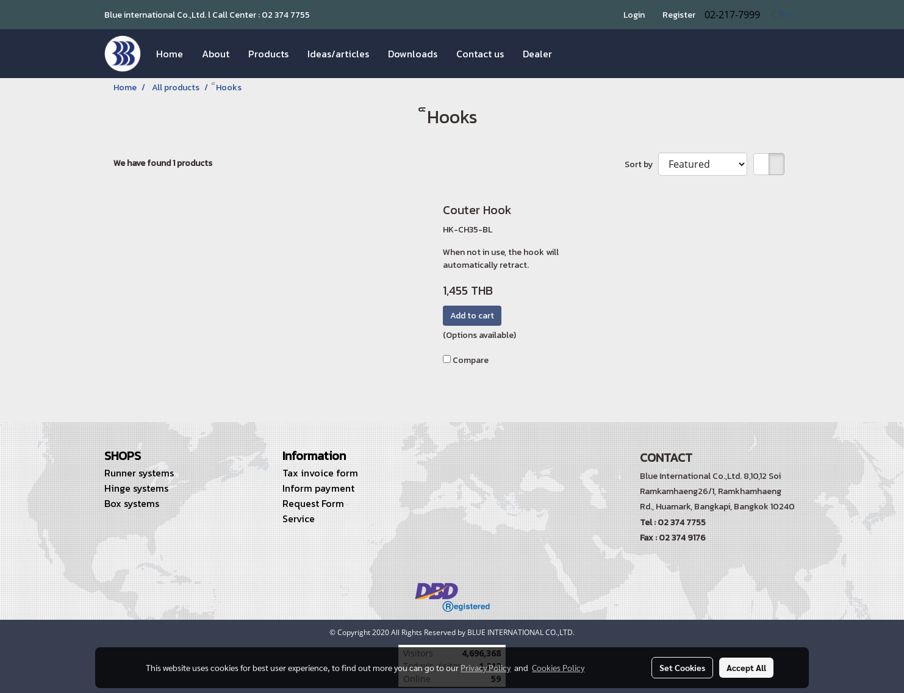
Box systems (131, 503)
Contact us (480, 53)
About (215, 53)
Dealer (537, 53)
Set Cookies (682, 667)
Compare (471, 360)
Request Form (313, 503)
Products (268, 53)
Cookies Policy (558, 667)
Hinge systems (136, 488)
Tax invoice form (320, 472)
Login (634, 15)
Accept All (746, 667)
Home (169, 53)
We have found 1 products (162, 163)
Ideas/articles (338, 53)
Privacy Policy (486, 667)
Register (678, 15)
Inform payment (318, 488)
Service (298, 518)
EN (782, 14)
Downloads (412, 53)
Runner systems (139, 472)
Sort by (641, 164)
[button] (572, 54)
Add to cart (472, 315)
